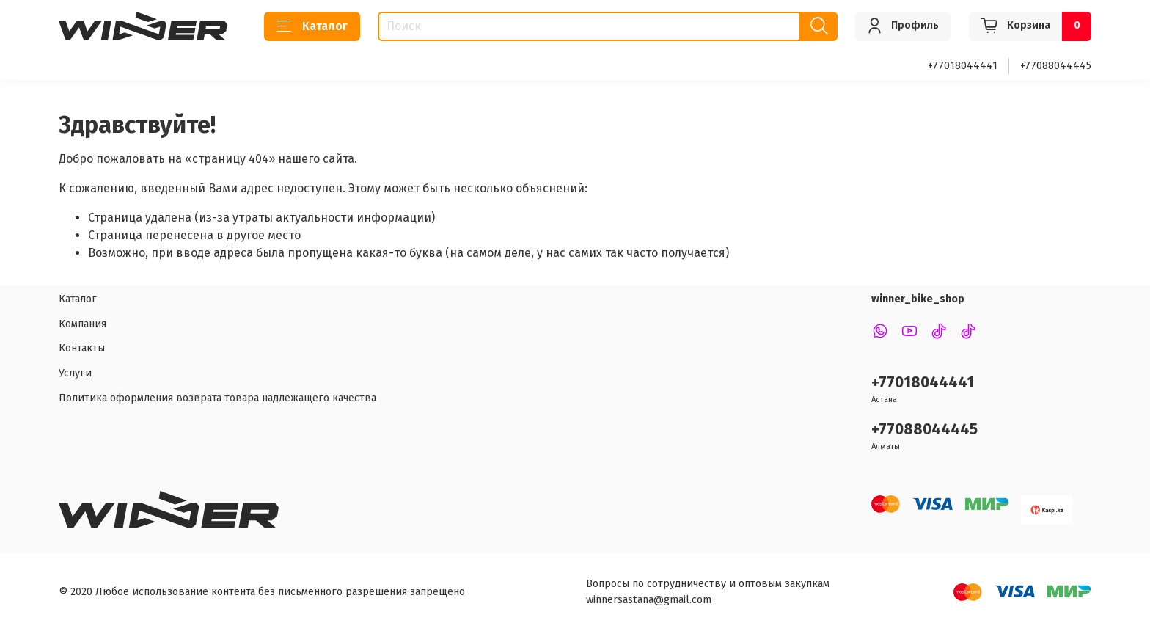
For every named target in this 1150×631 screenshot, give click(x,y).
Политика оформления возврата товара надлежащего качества (217, 398)
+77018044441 (962, 65)
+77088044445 (1055, 65)
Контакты (82, 348)
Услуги (75, 373)
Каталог (312, 26)
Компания (82, 324)
